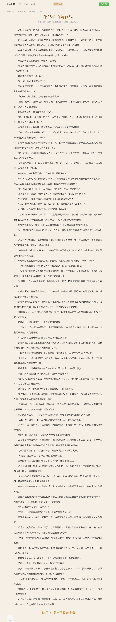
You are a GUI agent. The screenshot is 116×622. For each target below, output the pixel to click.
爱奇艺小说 (10, 11)
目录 (40, 11)
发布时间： (51, 22)
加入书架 (104, 4)
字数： (72, 22)
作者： (40, 22)
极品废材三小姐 (30, 11)
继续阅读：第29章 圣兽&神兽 (58, 612)
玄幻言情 (20, 11)
